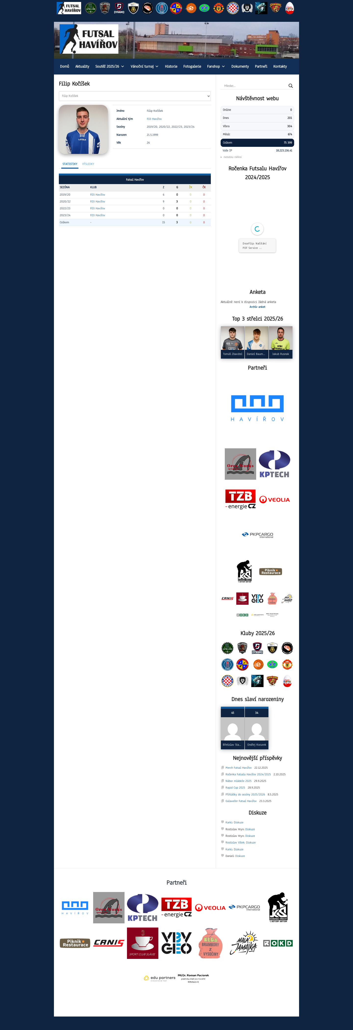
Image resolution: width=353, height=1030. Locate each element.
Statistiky (70, 164)
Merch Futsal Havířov (239, 768)
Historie (171, 66)
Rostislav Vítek (235, 842)
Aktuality (82, 66)
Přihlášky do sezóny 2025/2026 (245, 794)
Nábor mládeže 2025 (239, 781)
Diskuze (238, 822)
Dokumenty (240, 66)
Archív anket (257, 307)
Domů (64, 66)
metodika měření (233, 157)
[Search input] (255, 85)
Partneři (261, 66)
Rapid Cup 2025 (235, 788)
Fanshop (216, 67)
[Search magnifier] (290, 85)
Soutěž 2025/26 (110, 67)
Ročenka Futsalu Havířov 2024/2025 (248, 774)
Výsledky (88, 164)
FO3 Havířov (154, 119)
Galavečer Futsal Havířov (241, 801)
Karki (229, 822)
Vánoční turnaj (145, 67)
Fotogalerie (192, 66)
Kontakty (280, 66)
